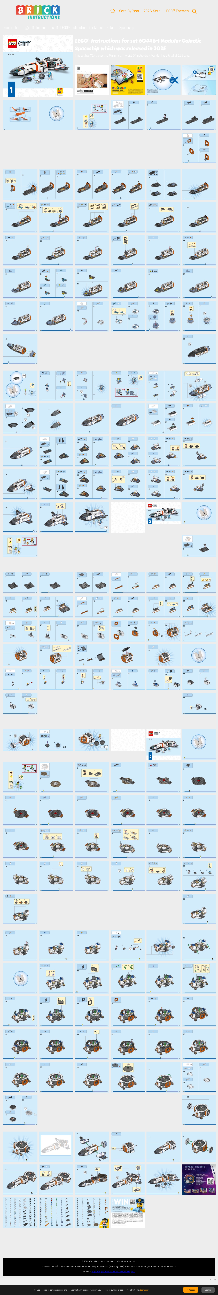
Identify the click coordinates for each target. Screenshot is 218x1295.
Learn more (145, 1290)
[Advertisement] (111, 150)
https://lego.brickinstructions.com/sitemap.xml (113, 1271)
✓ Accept (191, 1290)
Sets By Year (129, 10)
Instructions (45, 27)
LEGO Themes (177, 10)
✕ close (212, 1280)
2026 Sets (151, 10)
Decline (208, 1290)
